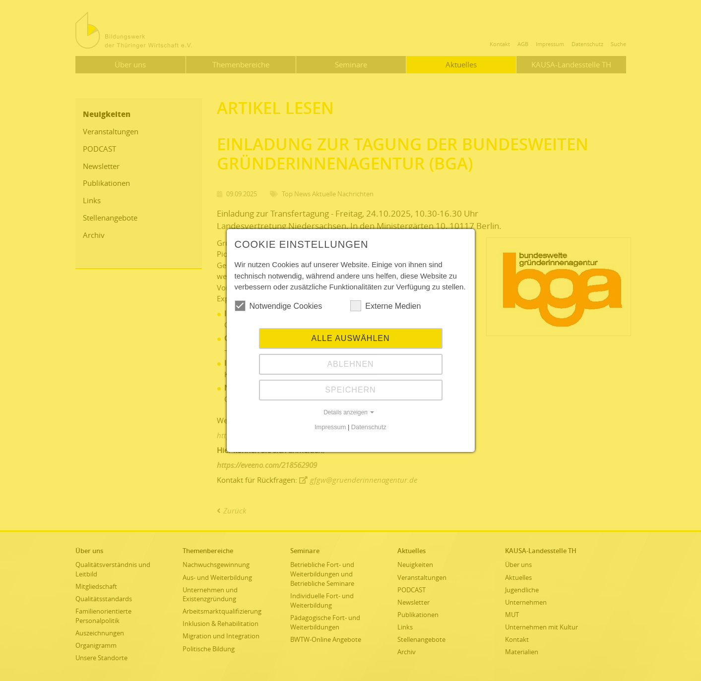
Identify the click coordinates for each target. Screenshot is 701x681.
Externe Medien (385, 305)
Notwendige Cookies (278, 305)
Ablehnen (350, 364)
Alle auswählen (350, 338)
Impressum (330, 427)
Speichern (350, 390)
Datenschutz (368, 427)
